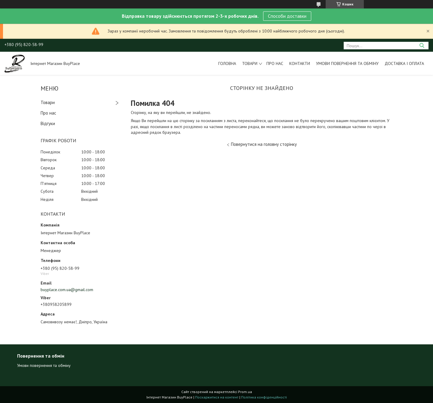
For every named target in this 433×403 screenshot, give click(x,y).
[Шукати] (421, 45)
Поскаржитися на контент (216, 397)
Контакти (299, 63)
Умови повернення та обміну (347, 63)
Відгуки (48, 123)
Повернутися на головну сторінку (264, 144)
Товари (249, 63)
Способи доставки (287, 16)
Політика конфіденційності (264, 397)
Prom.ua (245, 391)
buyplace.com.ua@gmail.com (67, 289)
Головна (227, 63)
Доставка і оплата (404, 63)
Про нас (274, 63)
